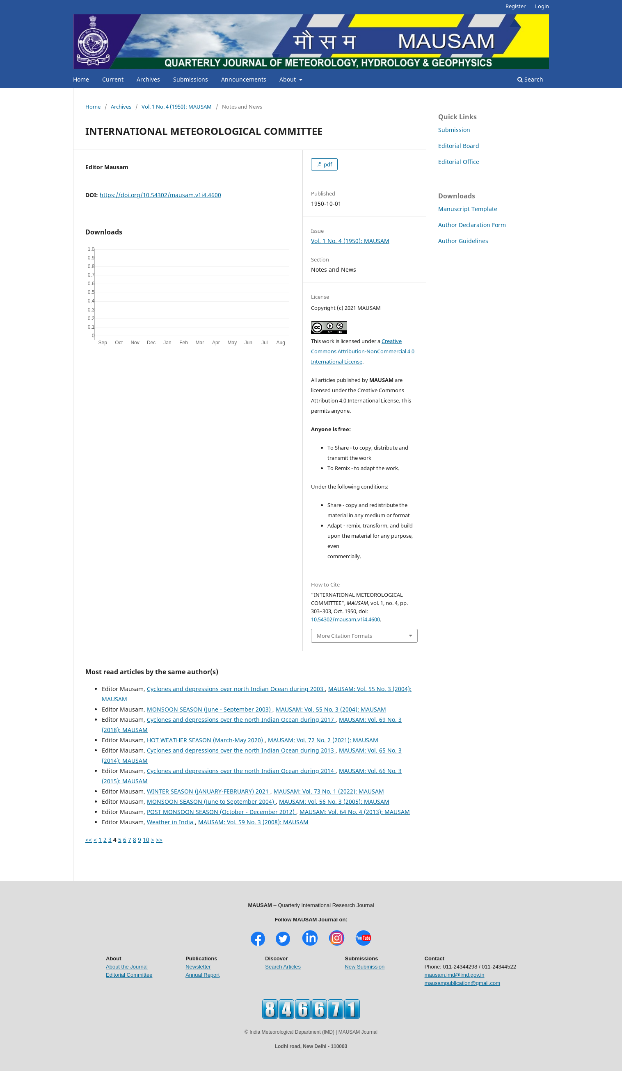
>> (159, 840)
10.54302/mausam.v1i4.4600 (345, 619)
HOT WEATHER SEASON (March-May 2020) (206, 740)
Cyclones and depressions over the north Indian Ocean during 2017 (241, 719)
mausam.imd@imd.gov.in (455, 975)
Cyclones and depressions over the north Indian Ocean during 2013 (241, 750)
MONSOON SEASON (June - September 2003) (209, 709)
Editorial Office (458, 162)
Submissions (190, 79)
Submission (454, 130)
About (288, 79)
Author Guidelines (463, 241)
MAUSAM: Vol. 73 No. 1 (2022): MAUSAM (329, 791)
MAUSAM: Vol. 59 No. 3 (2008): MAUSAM (253, 822)
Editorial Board (458, 146)
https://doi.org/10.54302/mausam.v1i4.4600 (160, 195)
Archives (148, 79)
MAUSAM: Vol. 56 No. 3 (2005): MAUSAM (334, 801)
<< (88, 840)
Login (542, 6)
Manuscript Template (467, 209)
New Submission (364, 967)
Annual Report (202, 975)
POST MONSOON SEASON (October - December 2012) (221, 812)
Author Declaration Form (472, 225)
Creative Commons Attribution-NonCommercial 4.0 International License (362, 351)
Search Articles (283, 967)
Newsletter (197, 967)
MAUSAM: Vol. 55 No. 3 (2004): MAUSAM (331, 709)
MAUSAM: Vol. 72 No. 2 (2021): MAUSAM (323, 740)
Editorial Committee (129, 975)
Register (515, 6)
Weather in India (171, 822)
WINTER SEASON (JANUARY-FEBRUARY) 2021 (208, 791)
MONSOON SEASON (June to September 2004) (211, 801)
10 (146, 840)
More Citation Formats (344, 635)
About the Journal (127, 967)
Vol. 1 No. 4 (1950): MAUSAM (177, 106)
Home (81, 79)
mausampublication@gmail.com (462, 983)
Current (112, 79)
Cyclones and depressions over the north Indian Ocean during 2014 (241, 771)
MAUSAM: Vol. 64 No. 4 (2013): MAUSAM (355, 812)
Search (530, 79)
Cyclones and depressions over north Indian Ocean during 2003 (236, 689)
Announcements (243, 79)
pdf (327, 164)
